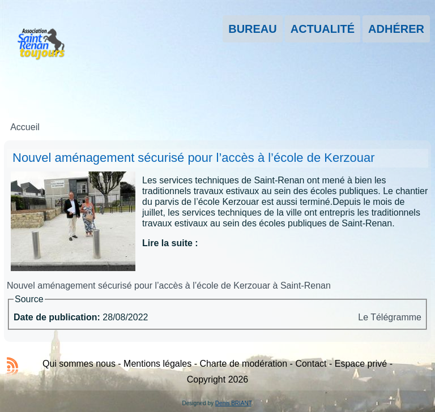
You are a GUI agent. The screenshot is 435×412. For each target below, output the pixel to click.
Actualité (323, 29)
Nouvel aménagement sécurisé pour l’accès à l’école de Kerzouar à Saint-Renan (169, 285)
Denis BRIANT (233, 403)
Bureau (252, 29)
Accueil (25, 127)
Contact (310, 363)
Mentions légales (157, 363)
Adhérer (396, 29)
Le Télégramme (389, 317)
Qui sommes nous (79, 363)
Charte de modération (243, 363)
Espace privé (361, 363)
